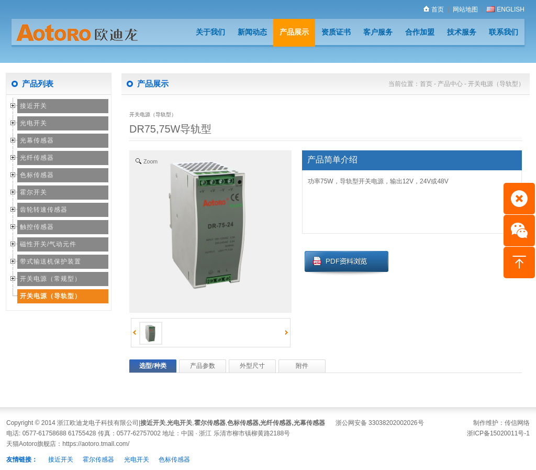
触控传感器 (37, 227)
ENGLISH (505, 9)
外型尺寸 (252, 365)
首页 (433, 9)
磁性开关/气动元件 (48, 244)
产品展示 (294, 32)
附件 (302, 365)
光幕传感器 (37, 140)
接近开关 (33, 106)
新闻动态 (252, 32)
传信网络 (517, 423)
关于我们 (210, 32)
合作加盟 (419, 32)
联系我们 (503, 32)
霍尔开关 (33, 192)
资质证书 (336, 32)
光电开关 (33, 123)
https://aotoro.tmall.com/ (95, 443)
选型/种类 (152, 365)
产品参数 (202, 365)
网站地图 (465, 9)
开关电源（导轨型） (50, 296)
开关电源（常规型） (50, 278)
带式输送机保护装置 (50, 261)
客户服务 (378, 32)
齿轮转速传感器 (44, 209)
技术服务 (461, 32)
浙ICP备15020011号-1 (498, 433)
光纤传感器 (37, 157)
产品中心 (450, 84)
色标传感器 (37, 175)
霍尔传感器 (210, 423)
